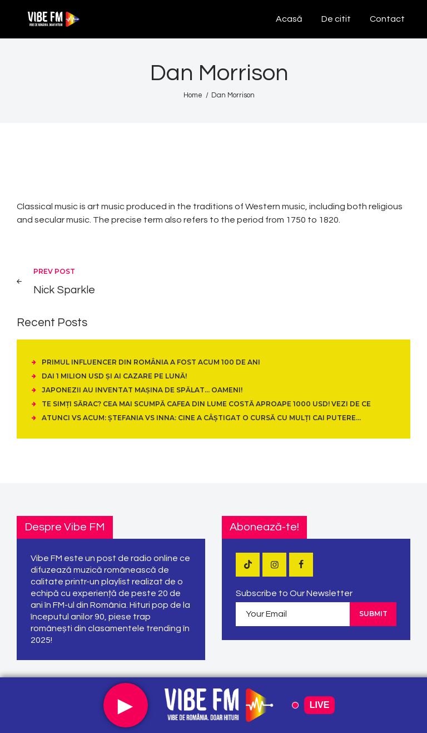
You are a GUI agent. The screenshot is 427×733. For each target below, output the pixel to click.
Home (192, 95)
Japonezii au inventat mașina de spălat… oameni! (142, 390)
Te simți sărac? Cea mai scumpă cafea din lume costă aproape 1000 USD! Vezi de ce (206, 404)
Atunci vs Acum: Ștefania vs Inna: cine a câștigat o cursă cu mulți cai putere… (201, 418)
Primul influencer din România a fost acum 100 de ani (151, 362)
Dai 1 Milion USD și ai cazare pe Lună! (114, 376)
